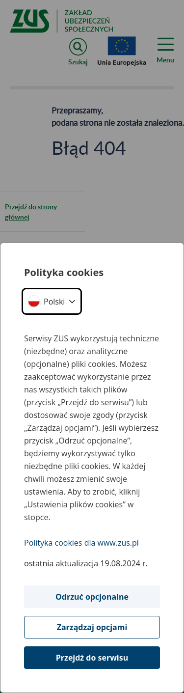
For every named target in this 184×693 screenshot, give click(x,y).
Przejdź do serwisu (92, 657)
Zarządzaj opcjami (92, 627)
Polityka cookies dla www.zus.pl (81, 542)
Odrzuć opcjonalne (92, 596)
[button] (51, 301)
